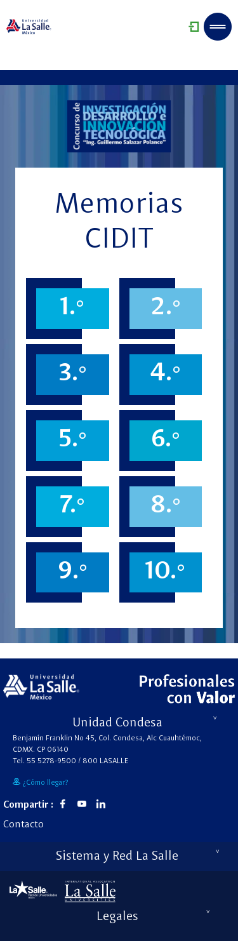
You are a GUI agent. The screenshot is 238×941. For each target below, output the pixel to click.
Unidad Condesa (145, 723)
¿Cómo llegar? (40, 782)
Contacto (23, 825)
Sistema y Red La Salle (138, 856)
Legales (153, 917)
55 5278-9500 (51, 761)
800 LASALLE (105, 761)
